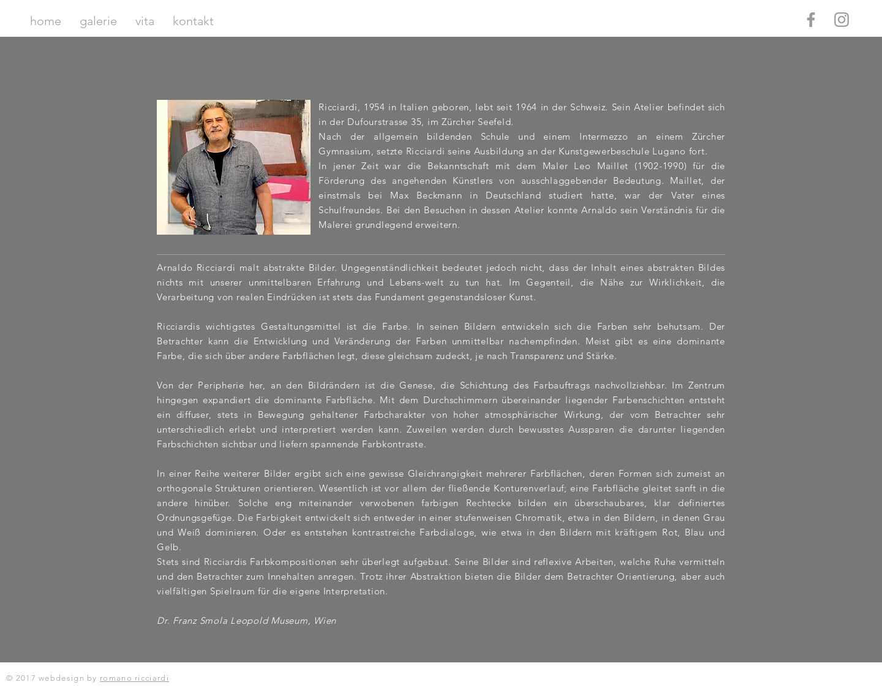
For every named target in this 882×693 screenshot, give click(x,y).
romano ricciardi (134, 678)
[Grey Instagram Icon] (841, 19)
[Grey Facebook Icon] (811, 19)
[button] (98, 21)
